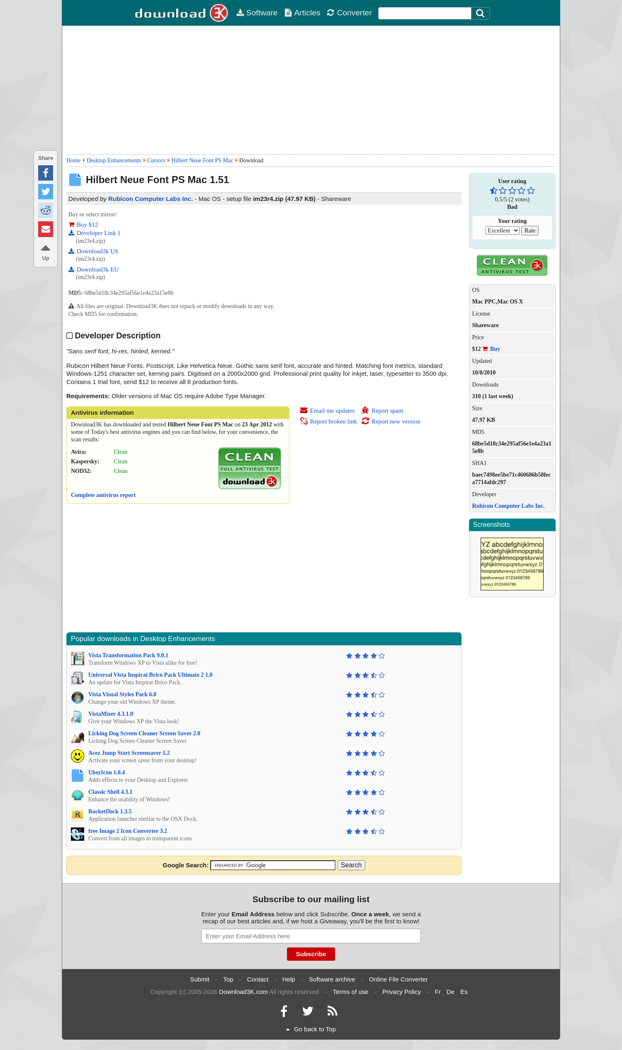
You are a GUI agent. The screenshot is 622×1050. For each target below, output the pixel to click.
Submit (199, 979)
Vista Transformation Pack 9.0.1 (128, 655)
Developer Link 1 (94, 233)
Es (464, 991)
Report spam (382, 410)
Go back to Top (311, 1029)
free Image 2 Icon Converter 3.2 (127, 831)
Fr (437, 991)
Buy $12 (83, 224)
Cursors (156, 160)
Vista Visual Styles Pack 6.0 (122, 694)
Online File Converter (398, 979)
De (450, 991)
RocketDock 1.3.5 (110, 811)
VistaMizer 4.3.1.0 (110, 714)
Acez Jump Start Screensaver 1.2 (129, 753)
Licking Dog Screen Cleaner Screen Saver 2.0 (144, 733)
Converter (349, 12)
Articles (302, 12)
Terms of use (351, 991)
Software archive (332, 979)
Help (288, 979)
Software (257, 12)
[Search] (480, 13)
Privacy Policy (401, 991)
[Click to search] (481, 13)
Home (73, 160)
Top (228, 979)
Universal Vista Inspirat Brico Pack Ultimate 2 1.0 (150, 675)
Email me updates (327, 410)
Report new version (390, 421)
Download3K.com (243, 991)
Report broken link (328, 421)
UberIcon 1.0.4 (106, 772)
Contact (258, 979)
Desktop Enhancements (114, 160)
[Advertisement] (311, 90)
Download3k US (93, 251)
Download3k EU (93, 269)
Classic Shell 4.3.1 (110, 792)
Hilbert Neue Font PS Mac (202, 160)
